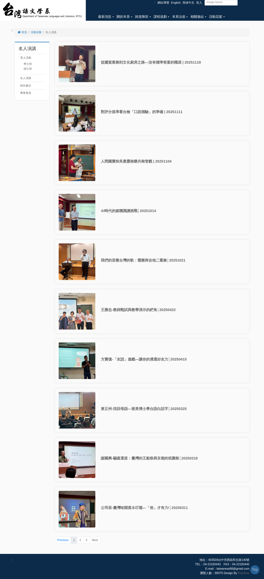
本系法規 (178, 17)
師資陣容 (141, 17)
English (176, 2)
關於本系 (123, 17)
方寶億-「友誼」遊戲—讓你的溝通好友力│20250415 (144, 359)
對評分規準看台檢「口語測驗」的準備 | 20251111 (142, 112)
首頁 (22, 32)
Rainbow (243, 573)
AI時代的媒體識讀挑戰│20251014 (128, 211)
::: (155, 2)
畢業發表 (25, 92)
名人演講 (25, 78)
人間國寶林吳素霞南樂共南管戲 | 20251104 (136, 161)
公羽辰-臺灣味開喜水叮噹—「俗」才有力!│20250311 (144, 508)
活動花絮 (215, 17)
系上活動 (25, 57)
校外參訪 (25, 85)
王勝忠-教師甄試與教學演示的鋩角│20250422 (138, 310)
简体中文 (188, 2)
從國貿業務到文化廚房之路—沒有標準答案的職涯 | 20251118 (151, 62)
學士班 (28, 63)
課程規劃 (160, 17)
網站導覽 (163, 2)
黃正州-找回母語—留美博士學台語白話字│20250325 (144, 409)
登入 (199, 2)
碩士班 (28, 68)
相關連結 (197, 17)
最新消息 (104, 17)
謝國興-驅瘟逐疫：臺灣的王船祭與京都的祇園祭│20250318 (149, 458)
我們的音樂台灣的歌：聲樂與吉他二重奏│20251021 (143, 260)
